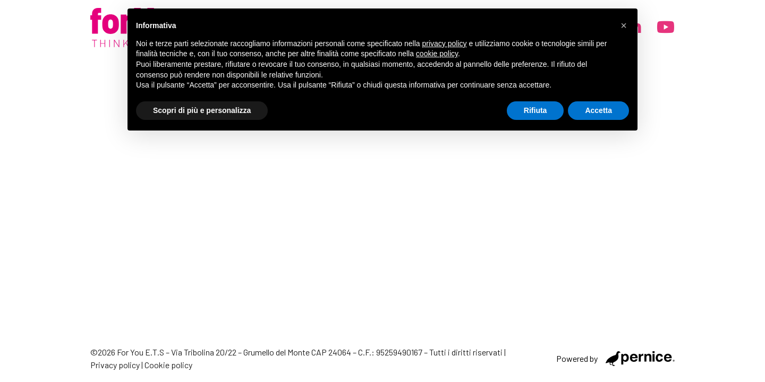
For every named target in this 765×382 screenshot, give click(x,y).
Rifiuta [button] (535, 110)
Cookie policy (168, 365)
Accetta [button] (598, 110)
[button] (623, 25)
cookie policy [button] (437, 53)
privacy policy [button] (444, 43)
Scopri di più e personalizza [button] (202, 110)
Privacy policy (115, 365)
